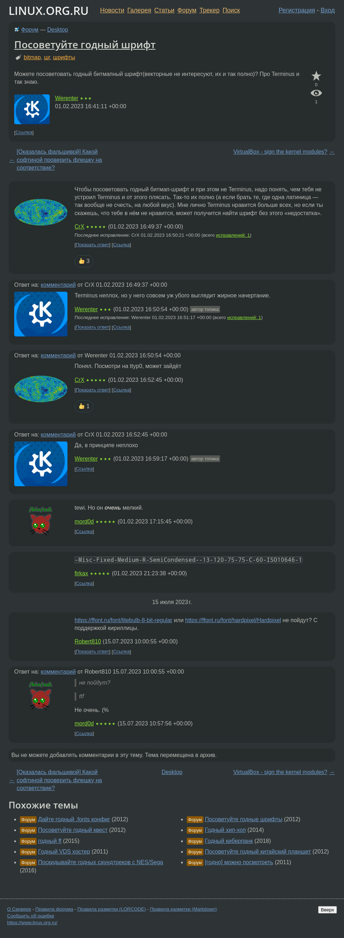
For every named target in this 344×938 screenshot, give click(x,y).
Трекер (210, 10)
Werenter (66, 98)
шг (47, 57)
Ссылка (24, 132)
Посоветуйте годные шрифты (243, 819)
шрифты (64, 57)
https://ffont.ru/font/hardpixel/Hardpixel (233, 620)
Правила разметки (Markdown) (183, 909)
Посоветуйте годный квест (73, 830)
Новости (112, 10)
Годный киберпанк (229, 841)
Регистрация (297, 10)
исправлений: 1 (233, 235)
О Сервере (19, 909)
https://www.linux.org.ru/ (32, 922)
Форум (187, 10)
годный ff (49, 841)
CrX (79, 227)
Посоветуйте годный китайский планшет (258, 852)
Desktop (57, 30)
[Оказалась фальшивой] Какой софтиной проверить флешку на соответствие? (59, 160)
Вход (328, 10)
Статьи (164, 10)
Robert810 (88, 641)
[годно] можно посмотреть (239, 862)
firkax (81, 573)
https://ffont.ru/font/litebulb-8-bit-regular (123, 620)
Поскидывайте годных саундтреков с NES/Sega (100, 862)
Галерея (139, 10)
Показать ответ (92, 244)
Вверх (327, 909)
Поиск (231, 10)
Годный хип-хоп (225, 830)
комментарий (58, 285)
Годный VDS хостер (64, 852)
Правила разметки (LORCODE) (111, 909)
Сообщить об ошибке (30, 915)
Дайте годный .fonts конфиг (74, 819)
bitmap (32, 57)
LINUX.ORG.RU (49, 10)
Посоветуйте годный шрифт (84, 44)
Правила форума (54, 909)
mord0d (84, 522)
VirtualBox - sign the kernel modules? (280, 152)
